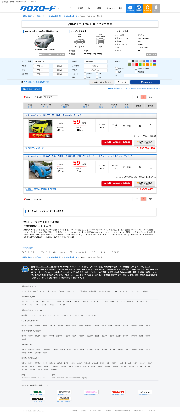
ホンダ (48, 269)
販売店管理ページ (138, 410)
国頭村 (102, 363)
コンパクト (51, 315)
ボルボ (145, 291)
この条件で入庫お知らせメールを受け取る (144, 88)
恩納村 (66, 363)
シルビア (130, 301)
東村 (108, 363)
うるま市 (52, 325)
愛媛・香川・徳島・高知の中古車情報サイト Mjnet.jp (69, 378)
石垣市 (40, 369)
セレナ (123, 301)
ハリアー (94, 252)
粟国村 (100, 366)
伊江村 (93, 366)
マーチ (112, 301)
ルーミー (104, 252)
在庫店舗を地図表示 (31, 89)
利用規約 (108, 410)
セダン (94, 315)
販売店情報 (153, 275)
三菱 (47, 291)
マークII (68, 301)
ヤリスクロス (115, 252)
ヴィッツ (105, 301)
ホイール (74, 275)
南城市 (148, 325)
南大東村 (148, 366)
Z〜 (48, 107)
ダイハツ (61, 291)
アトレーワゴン (35, 305)
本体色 (117, 61)
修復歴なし (122, 68)
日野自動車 (83, 291)
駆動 (73, 77)
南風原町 (88, 325)
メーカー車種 (26, 61)
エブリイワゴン (58, 301)
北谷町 (68, 325)
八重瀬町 (96, 325)
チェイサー (63, 305)
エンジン (91, 275)
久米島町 (132, 366)
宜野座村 (24, 366)
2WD (88, 77)
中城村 (81, 325)
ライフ (49, 301)
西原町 (30, 325)
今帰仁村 (38, 353)
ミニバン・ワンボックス (38, 315)
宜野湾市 (38, 325)
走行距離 (25, 74)
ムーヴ (42, 301)
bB (117, 301)
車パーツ (102, 275)
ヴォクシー (33, 252)
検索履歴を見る (116, 88)
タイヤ (82, 275)
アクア (24, 252)
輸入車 (67, 269)
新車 (119, 72)
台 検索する (145, 82)
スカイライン (26, 301)
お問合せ (83, 410)
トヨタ (51, 267)
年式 (23, 70)
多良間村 (32, 369)
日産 (43, 269)
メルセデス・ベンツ (105, 291)
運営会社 (75, 410)
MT (100, 74)
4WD (100, 77)
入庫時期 (75, 66)
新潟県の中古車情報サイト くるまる (33, 378)
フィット (76, 301)
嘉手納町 (126, 325)
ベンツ (57, 269)
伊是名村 (86, 366)
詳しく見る (151, 54)
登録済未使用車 (143, 68)
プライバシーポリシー (96, 410)
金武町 (24, 339)
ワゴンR (35, 301)
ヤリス (53, 252)
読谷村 (110, 325)
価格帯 (24, 66)
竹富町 (46, 369)
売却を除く (142, 72)
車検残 (74, 70)
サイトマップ (151, 410)
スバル (54, 291)
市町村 (74, 61)
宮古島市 (24, 369)
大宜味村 (95, 363)
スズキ (68, 291)
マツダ (42, 291)
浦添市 (74, 325)
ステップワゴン (86, 301)
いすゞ (75, 291)
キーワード (119, 76)
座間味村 (115, 366)
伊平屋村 (78, 366)
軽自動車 (111, 269)
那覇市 (45, 325)
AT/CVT (89, 74)
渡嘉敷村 (107, 366)
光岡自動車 (92, 291)
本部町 (24, 353)
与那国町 (54, 369)
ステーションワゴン (76, 315)
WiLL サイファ (42, 267)
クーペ (87, 315)
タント (148, 301)
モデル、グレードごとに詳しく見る (51, 54)
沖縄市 (24, 325)
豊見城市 (60, 325)
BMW (116, 291)
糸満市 (103, 325)
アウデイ (138, 291)
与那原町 (118, 325)
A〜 (44, 107)
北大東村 (140, 366)
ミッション (76, 74)
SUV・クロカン (62, 315)
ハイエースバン (81, 252)
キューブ (97, 301)
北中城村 (134, 325)
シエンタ (63, 252)
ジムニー (24, 305)
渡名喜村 (123, 366)
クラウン (45, 305)
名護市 (141, 325)
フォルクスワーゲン (126, 291)
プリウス (44, 252)
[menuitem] (38, 8)
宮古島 (45, 353)
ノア (70, 252)
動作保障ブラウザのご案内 (122, 410)
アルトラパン (139, 301)
